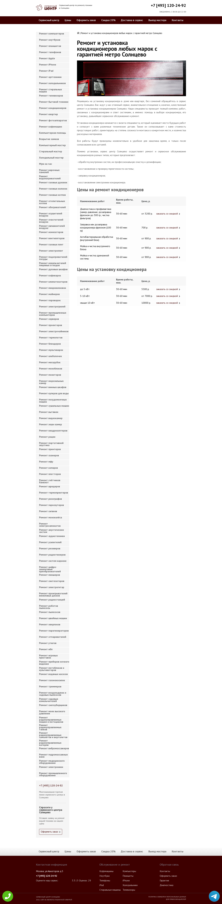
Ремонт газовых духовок (53, 182)
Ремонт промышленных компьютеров (52, 313)
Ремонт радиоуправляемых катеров (50, 742)
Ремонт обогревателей (52, 207)
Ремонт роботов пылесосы (48, 606)
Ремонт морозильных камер (51, 382)
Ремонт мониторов (50, 374)
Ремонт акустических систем (51, 530)
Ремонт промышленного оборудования (53, 774)
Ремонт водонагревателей (50, 177)
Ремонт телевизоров (51, 95)
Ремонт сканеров (49, 455)
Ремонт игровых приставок (48, 656)
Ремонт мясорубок (49, 362)
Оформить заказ (86, 20)
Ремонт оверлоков (49, 624)
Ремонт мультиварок (51, 349)
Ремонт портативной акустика (51, 444)
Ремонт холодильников (52, 83)
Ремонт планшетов (50, 45)
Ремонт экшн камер (50, 424)
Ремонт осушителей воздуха (50, 214)
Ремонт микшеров (49, 574)
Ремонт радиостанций (52, 599)
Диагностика (166, 885)
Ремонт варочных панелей (49, 171)
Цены (68, 20)
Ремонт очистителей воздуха (51, 220)
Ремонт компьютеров (51, 33)
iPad (101, 885)
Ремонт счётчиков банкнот (49, 481)
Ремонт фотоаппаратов (53, 120)
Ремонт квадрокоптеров (53, 430)
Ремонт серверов (49, 318)
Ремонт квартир (48, 114)
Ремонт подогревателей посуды (53, 258)
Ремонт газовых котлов (52, 194)
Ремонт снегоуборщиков (53, 705)
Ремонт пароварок (50, 300)
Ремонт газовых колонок (53, 188)
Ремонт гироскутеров (51, 505)
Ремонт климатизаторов (53, 281)
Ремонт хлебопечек (50, 356)
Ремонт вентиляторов (51, 238)
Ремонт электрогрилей (52, 306)
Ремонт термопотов (50, 337)
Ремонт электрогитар (51, 587)
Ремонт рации (47, 436)
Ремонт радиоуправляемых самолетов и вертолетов (53, 734)
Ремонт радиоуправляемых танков (50, 726)
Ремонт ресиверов (49, 548)
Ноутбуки (104, 875)
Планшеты (128, 875)
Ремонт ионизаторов (51, 232)
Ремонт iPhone (47, 64)
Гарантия (164, 880)
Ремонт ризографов (50, 498)
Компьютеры (129, 871)
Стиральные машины (110, 889)
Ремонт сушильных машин (54, 405)
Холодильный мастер (51, 157)
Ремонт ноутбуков (49, 39)
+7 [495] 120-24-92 (168, 5)
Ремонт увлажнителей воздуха (52, 227)
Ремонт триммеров (50, 686)
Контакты (177, 20)
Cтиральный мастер (50, 151)
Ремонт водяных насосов (53, 674)
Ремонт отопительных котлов (52, 202)
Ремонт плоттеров (50, 473)
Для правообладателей (176, 899)
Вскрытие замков (49, 139)
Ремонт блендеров (50, 343)
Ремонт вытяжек (48, 411)
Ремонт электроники (51, 766)
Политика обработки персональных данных (167, 897)
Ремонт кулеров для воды (54, 393)
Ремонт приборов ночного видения (54, 662)
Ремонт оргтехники (50, 76)
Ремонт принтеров (50, 449)
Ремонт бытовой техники (53, 101)
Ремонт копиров (48, 467)
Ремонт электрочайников (53, 331)
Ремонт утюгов (47, 643)
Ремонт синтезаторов (51, 581)
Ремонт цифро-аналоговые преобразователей (50, 568)
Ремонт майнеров (49, 294)
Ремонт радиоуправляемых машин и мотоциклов (51, 719)
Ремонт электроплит (51, 250)
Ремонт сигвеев (48, 511)
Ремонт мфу (46, 461)
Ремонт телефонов (50, 52)
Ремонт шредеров (49, 486)
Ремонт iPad (46, 70)
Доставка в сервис (132, 20)
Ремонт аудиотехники (52, 536)
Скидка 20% (108, 20)
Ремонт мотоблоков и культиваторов (51, 669)
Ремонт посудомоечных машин (53, 400)
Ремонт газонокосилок (52, 680)
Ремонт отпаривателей (52, 636)
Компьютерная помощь (52, 132)
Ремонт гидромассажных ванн (53, 755)
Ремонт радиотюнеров (52, 554)
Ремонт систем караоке (52, 560)
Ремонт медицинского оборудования (52, 761)
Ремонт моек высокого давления (52, 712)
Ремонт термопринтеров (53, 492)
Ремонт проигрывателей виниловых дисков (53, 594)
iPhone (126, 880)
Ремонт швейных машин (53, 618)
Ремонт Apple (47, 58)
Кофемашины (106, 871)
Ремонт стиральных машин (50, 90)
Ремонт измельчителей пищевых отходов (52, 264)
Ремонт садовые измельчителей (48, 700)
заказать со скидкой (167, 213)
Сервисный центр (49, 20)
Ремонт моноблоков (50, 368)
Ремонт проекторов (50, 325)
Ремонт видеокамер (50, 418)
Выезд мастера (157, 20)
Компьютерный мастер (52, 145)
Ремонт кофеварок (50, 275)
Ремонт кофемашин (50, 126)
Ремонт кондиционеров (52, 107)
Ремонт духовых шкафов (53, 269)
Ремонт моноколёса (50, 517)
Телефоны (104, 880)
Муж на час (45, 163)
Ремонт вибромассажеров (54, 748)
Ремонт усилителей (50, 542)
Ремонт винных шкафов (52, 387)
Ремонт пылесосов (49, 612)
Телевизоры (129, 889)
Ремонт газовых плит (51, 244)
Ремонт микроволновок (52, 287)
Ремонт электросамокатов (50, 524)
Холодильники (130, 885)
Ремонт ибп (46, 649)
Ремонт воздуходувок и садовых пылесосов (52, 693)
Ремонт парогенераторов (54, 630)
